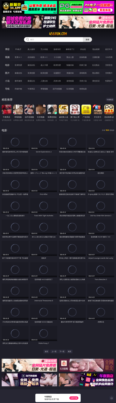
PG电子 (18, 49)
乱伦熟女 (96, 65)
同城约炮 (18, 89)
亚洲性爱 (18, 65)
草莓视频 (44, 89)
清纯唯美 (83, 73)
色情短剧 (83, 89)
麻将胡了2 (70, 49)
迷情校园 (70, 81)
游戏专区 (57, 49)
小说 (7, 80)
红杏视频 (70, 89)
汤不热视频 (57, 89)
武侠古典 (57, 81)
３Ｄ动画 (57, 57)
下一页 (62, 351)
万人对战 (44, 49)
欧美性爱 (57, 65)
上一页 (54, 351)
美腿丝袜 (70, 73)
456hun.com (58, 34)
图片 (7, 72)
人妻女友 (44, 81)
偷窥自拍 (18, 73)
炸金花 (83, 49)
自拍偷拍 (31, 57)
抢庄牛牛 (108, 49)
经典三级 (83, 65)
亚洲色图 (31, 73)
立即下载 (74, 398)
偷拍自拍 (31, 65)
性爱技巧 (108, 81)
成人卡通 (44, 65)
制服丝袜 (70, 65)
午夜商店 (31, 89)
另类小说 (83, 81)
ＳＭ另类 (108, 57)
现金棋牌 (96, 49)
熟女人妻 (70, 57)
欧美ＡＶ (44, 57)
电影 (7, 65)
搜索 (87, 39)
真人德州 (31, 49)
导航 (7, 88)
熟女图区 (96, 73)
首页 (46, 351)
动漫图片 (57, 73)
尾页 (69, 351)
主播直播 (96, 57)
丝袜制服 (83, 57)
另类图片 (108, 73)
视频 (7, 57)
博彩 (7, 49)
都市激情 (18, 81)
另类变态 (108, 65)
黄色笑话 (96, 81)
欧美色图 (44, 73)
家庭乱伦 (31, 81)
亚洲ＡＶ (18, 57)
